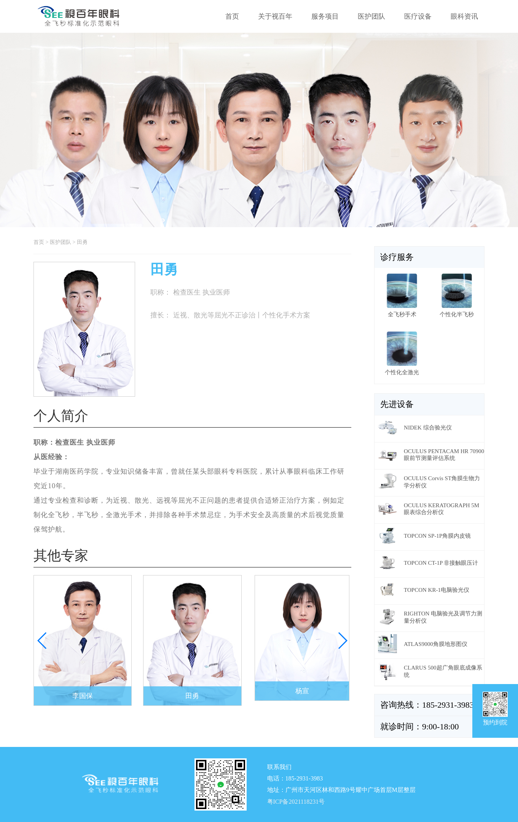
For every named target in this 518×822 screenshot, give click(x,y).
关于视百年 (275, 16)
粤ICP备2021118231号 (296, 802)
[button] (342, 640)
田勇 (82, 242)
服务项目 (325, 16)
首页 (232, 16)
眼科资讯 (464, 16)
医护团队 (371, 16)
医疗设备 (418, 16)
